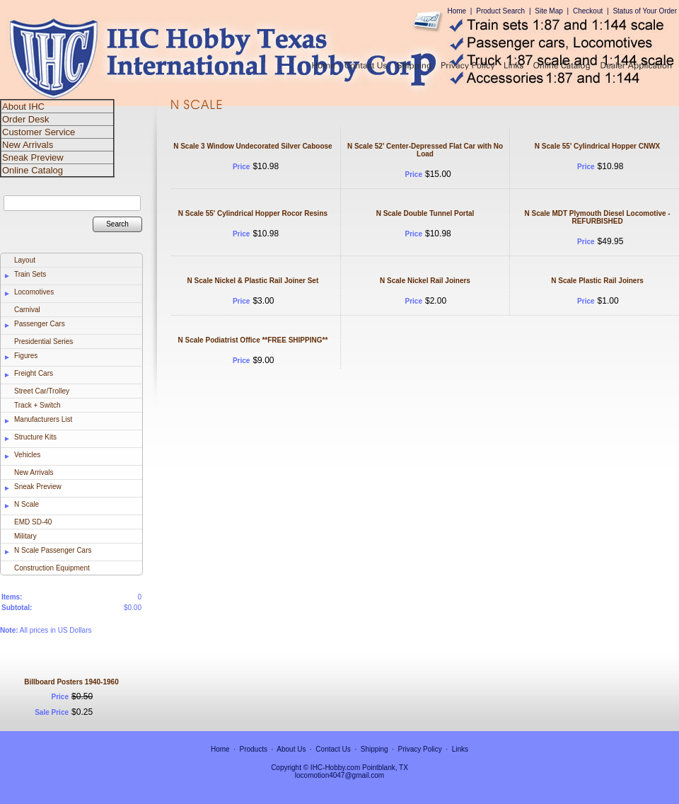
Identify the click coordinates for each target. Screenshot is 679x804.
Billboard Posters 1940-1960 (71, 682)
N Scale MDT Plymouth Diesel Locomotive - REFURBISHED (598, 217)
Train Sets (30, 274)
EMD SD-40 (33, 522)
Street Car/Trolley (41, 391)
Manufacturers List (43, 419)
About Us (291, 749)
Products (253, 749)
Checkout (588, 11)
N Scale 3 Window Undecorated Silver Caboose (252, 146)
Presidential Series (43, 341)
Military (25, 536)
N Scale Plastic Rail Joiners (597, 281)
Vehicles (27, 455)
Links (460, 749)
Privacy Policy (420, 749)
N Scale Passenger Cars (53, 550)
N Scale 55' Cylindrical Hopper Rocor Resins (252, 213)
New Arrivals (34, 472)
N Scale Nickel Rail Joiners (425, 281)
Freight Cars (33, 373)
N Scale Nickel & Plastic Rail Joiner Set (253, 281)
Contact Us (332, 749)
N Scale (26, 504)
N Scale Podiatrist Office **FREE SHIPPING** (253, 340)
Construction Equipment (52, 568)
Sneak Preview (38, 486)
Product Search (500, 11)
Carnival (27, 310)
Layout (24, 260)
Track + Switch (37, 405)
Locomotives (34, 292)
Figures (25, 356)
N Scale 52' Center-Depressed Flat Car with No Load (425, 150)
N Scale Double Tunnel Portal (425, 213)
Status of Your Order (645, 11)
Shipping (374, 749)
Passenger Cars (39, 324)
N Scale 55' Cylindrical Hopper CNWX (597, 146)
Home (456, 11)
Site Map (548, 11)
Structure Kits (35, 437)
